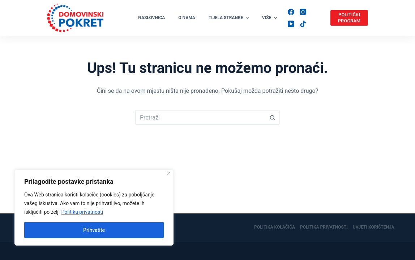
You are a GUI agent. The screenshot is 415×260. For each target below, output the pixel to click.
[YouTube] (291, 24)
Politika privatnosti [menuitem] (324, 227)
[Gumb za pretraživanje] (272, 117)
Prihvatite (94, 230)
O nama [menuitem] (186, 17)
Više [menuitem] (269, 18)
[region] (94, 208)
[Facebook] (291, 12)
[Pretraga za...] (200, 117)
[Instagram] (303, 12)
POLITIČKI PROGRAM (349, 17)
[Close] (168, 173)
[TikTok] (303, 24)
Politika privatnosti (82, 212)
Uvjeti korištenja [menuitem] (373, 227)
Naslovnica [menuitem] (151, 17)
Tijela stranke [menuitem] (230, 18)
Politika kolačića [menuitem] (274, 227)
